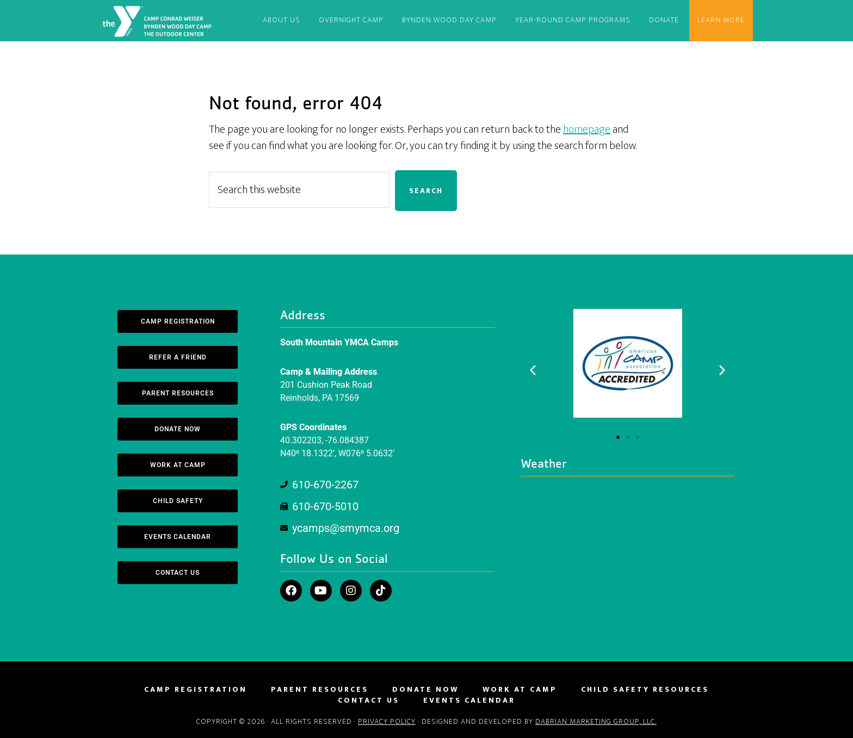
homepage (586, 129)
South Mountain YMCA (159, 20)
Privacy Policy (387, 721)
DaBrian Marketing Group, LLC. (596, 721)
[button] (533, 369)
